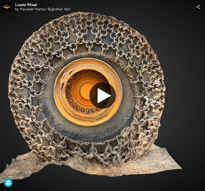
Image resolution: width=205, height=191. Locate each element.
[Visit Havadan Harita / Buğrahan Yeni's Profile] (7, 7)
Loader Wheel (26, 4)
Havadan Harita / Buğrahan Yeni (45, 9)
